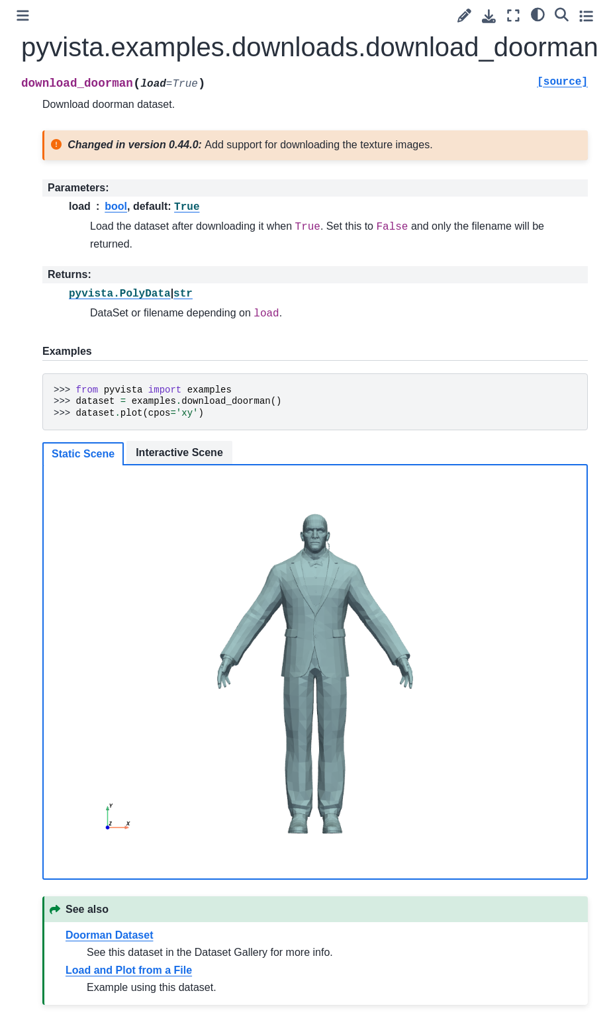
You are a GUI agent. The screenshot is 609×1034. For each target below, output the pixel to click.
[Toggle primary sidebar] (23, 15)
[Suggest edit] (464, 15)
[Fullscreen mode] (513, 15)
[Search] (561, 14)
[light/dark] (538, 14)
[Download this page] (489, 16)
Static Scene (83, 453)
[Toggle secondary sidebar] (586, 15)
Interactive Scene (179, 452)
